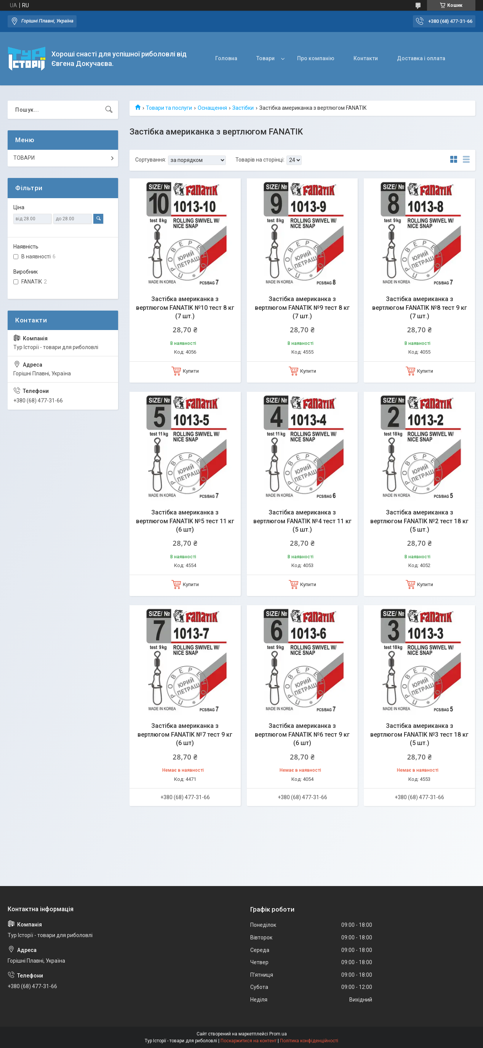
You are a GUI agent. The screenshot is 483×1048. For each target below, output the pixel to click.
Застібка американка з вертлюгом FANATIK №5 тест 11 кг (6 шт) (185, 521)
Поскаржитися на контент (249, 1040)
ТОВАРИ (24, 158)
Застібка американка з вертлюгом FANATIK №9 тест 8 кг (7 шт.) (302, 307)
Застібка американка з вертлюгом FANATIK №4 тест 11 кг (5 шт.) (302, 521)
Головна (226, 58)
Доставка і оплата (421, 58)
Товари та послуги (169, 108)
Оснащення (212, 108)
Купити (191, 371)
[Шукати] (109, 110)
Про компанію (315, 58)
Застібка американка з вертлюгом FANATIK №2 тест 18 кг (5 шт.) (419, 521)
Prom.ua (278, 1034)
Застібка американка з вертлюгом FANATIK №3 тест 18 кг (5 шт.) (419, 734)
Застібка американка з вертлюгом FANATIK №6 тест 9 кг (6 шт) (302, 734)
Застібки (243, 108)
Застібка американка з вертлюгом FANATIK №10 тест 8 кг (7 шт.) (185, 307)
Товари (265, 58)
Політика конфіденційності (309, 1040)
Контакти (365, 58)
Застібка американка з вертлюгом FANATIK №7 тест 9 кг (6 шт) (185, 734)
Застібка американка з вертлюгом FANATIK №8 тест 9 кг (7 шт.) (419, 307)
